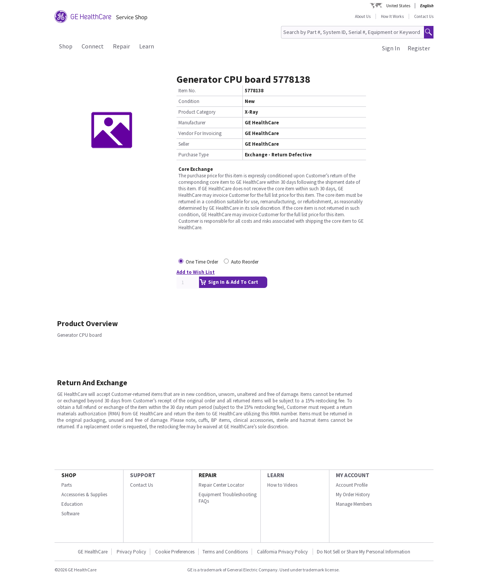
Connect (93, 46)
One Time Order (202, 262)
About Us (363, 16)
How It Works (392, 16)
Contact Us (423, 16)
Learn (146, 46)
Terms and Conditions (225, 551)
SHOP (68, 475)
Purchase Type (193, 154)
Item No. (187, 90)
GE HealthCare (93, 551)
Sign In (391, 48)
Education (72, 504)
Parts (66, 485)
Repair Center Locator (221, 485)
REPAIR (208, 475)
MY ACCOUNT (352, 475)
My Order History (353, 494)
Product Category (196, 112)
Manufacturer (191, 122)
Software (70, 513)
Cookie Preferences (174, 551)
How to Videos (282, 485)
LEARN (275, 475)
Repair (121, 46)
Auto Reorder (244, 262)
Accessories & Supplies (84, 494)
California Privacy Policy (283, 551)
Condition (188, 101)
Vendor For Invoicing (200, 133)
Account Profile (352, 485)
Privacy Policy (131, 551)
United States (398, 5)
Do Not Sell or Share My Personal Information (363, 551)
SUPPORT (143, 475)
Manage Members (354, 504)
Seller (183, 144)
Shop (65, 46)
